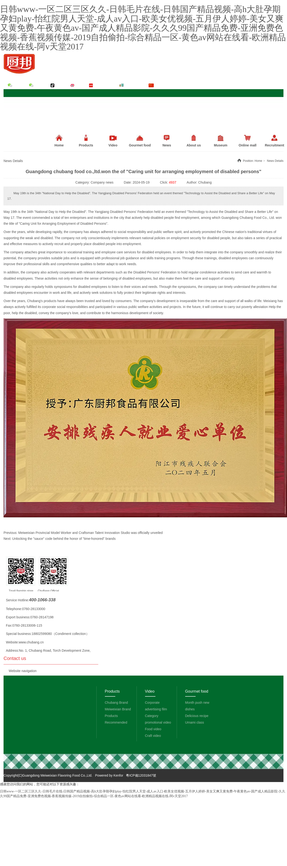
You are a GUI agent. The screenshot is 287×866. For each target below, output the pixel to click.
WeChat (19, 85)
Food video (153, 729)
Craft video (153, 736)
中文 (157, 85)
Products (86, 141)
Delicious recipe (197, 716)
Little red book (104, 85)
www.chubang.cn (31, 642)
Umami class (194, 722)
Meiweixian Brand (118, 709)
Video (150, 691)
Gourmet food (196, 691)
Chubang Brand (116, 702)
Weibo (80, 85)
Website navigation (23, 671)
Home (258, 161)
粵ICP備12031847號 (141, 775)
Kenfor (118, 775)
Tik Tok (61, 85)
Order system (134, 85)
